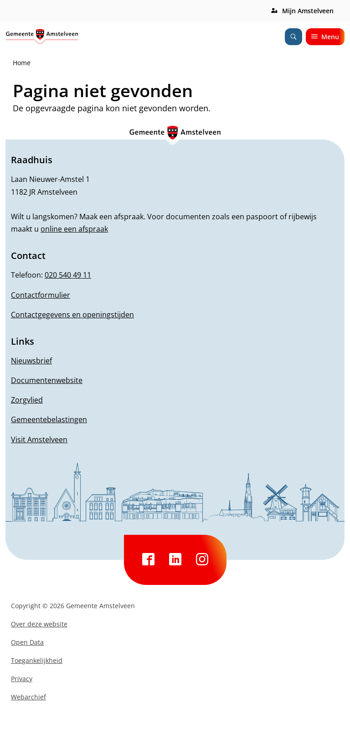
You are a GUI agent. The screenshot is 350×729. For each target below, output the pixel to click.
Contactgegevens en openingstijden (72, 315)
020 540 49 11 (68, 275)
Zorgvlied (27, 400)
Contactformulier (40, 295)
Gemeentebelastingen (49, 419)
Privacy (21, 678)
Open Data (27, 642)
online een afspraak (74, 229)
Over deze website (39, 624)
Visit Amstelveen (39, 439)
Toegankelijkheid (36, 660)
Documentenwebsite (46, 380)
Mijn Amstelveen (308, 10)
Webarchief (28, 697)
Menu (325, 36)
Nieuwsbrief (31, 361)
